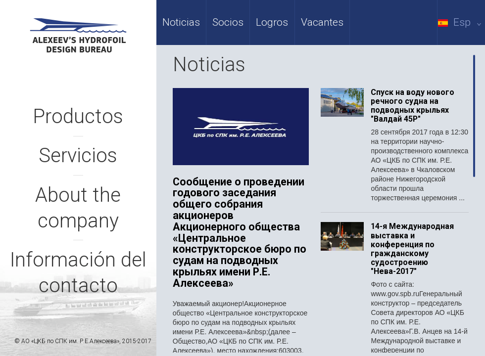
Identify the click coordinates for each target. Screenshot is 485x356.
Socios (227, 22)
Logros (272, 22)
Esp (461, 22)
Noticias (181, 22)
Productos (78, 116)
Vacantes (322, 22)
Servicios (78, 155)
